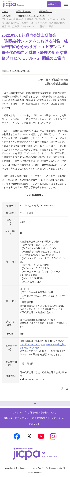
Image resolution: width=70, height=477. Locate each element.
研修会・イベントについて (31, 15)
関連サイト (34, 424)
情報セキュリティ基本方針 (17, 418)
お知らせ (6, 15)
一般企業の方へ (23, 11)
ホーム (5, 11)
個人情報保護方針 (41, 418)
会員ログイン (54, 4)
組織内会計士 (45, 11)
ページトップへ (5, 402)
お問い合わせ (58, 418)
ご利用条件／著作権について (41, 412)
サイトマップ (19, 412)
